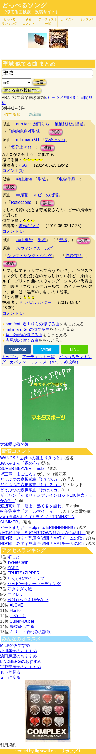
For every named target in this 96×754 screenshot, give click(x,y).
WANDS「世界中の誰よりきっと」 (32, 458)
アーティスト (48, 21)
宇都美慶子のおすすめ (20, 667)
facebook (17, 349)
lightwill (42, 751)
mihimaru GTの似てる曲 (28, 329)
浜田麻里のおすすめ (18, 656)
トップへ (10, 357)
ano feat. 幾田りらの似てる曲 (33, 324)
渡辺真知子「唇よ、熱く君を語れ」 (33, 506)
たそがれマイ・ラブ (25, 578)
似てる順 (12, 114)
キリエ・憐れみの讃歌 (30, 632)
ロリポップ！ (69, 751)
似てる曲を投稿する (21, 90)
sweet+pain (17, 562)
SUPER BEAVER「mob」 (24, 468)
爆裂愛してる (22, 626)
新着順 (35, 114)
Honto (15, 610)
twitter (46, 349)
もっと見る (10, 672)
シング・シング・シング (29, 255)
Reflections (21, 202)
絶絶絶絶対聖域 (69, 124)
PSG (23, 165)
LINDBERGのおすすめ (20, 661)
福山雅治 (24, 179)
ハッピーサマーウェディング (34, 584)
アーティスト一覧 (38, 357)
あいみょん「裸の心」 (20, 463)
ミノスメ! (86, 19)
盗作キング (29, 226)
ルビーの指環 (46, 195)
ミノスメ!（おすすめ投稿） (55, 362)
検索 (39, 82)
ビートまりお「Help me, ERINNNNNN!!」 (38, 527)
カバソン (67, 19)
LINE (74, 349)
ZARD (13, 568)
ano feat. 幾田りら (33, 124)
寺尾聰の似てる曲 (22, 340)
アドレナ (15, 594)
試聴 (56, 132)
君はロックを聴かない (27, 600)
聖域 (42, 179)
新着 (29, 21)
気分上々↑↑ (55, 140)
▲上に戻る (10, 677)
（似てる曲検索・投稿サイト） (30, 12)
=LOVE (16, 605)
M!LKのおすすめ (15, 645)
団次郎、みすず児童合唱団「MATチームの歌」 (43, 538)
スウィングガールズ (34, 248)
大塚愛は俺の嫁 (14, 444)
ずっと (13, 557)
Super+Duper (22, 621)
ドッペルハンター (35, 302)
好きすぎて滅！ (21, 589)
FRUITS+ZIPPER (23, 573)
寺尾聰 (22, 195)
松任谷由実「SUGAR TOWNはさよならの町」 (43, 533)
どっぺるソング (24, 5)
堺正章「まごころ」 (18, 474)
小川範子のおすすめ (18, 651)
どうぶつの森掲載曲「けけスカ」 (30, 479)
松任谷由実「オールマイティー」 (30, 511)
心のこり (18, 616)
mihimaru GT (28, 139)
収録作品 (67, 179)
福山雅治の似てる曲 (24, 335)
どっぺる (9, 21)
